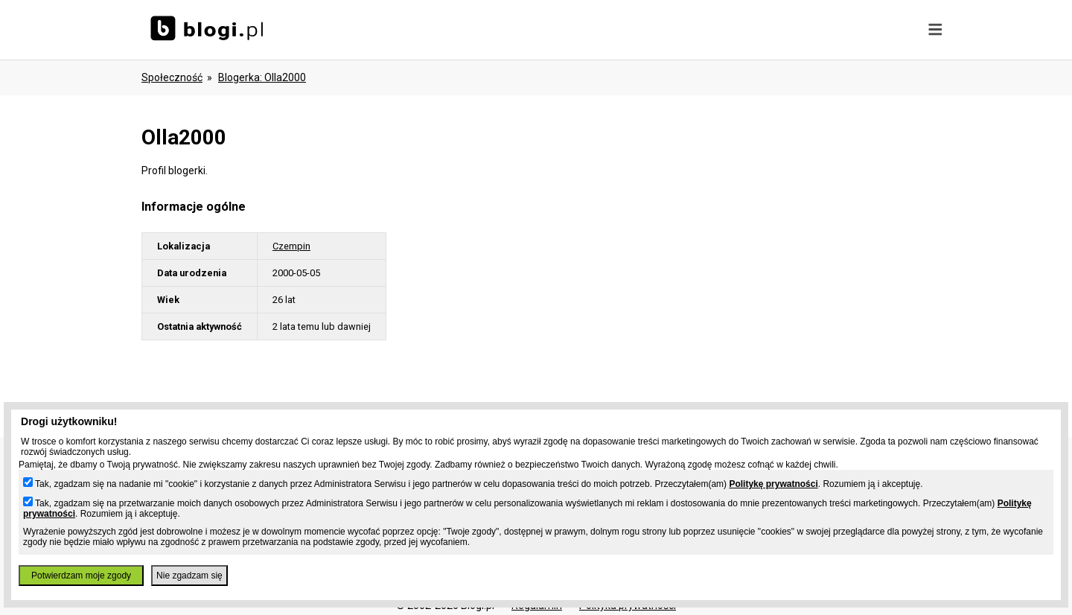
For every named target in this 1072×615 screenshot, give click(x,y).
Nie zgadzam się (189, 575)
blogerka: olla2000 (262, 77)
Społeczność (171, 77)
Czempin (291, 246)
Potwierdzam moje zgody (81, 575)
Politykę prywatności (773, 484)
